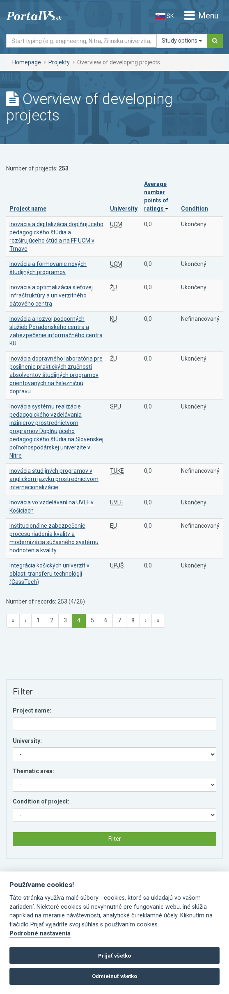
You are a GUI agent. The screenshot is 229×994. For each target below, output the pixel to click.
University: (27, 741)
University (123, 208)
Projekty (59, 62)
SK (165, 16)
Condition (194, 208)
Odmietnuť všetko (114, 976)
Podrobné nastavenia (40, 933)
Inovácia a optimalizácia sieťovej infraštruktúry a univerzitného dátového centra (51, 295)
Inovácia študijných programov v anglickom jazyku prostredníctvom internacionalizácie (53, 478)
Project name (27, 208)
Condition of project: (41, 801)
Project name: (32, 710)
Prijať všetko (114, 956)
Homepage (26, 62)
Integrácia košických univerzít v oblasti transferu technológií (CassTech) (49, 573)
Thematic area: (33, 771)
